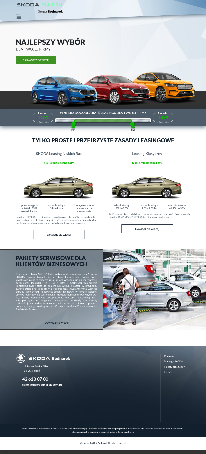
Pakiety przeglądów (174, 366)
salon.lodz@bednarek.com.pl (42, 384)
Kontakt (168, 372)
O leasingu (169, 356)
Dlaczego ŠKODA (173, 361)
